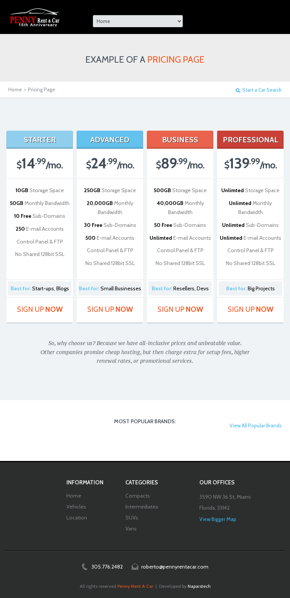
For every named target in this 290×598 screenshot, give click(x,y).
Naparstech (199, 586)
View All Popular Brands (256, 425)
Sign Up (40, 309)
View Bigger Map (217, 519)
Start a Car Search (262, 90)
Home (15, 89)
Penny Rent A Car (135, 586)
